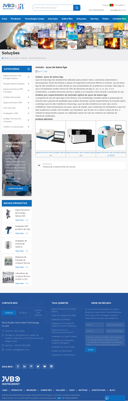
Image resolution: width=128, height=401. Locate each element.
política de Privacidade (29, 398)
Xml (16, 398)
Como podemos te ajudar (15, 144)
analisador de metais (61, 319)
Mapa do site (7, 398)
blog (116, 390)
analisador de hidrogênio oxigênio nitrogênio (63, 341)
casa (4, 19)
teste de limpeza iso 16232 (64, 315)
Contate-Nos (119, 19)
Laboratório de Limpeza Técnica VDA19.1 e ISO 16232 (22, 276)
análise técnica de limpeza (12, 120)
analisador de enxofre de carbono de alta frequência (64, 324)
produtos (16, 19)
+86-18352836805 (96, 10)
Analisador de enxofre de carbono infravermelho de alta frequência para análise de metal (22, 244)
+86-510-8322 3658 (22, 345)
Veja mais (19, 220)
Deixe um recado (113, 398)
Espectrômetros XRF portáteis (13, 90)
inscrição (53, 19)
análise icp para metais (62, 351)
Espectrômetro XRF (12, 102)
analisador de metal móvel (63, 355)
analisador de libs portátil (63, 347)
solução (62, 390)
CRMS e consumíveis (13, 127)
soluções (81, 19)
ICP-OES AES (9, 108)
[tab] (9, 313)
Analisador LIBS (10, 113)
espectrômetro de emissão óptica (12, 77)
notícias (85, 390)
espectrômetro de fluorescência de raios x (63, 331)
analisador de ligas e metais (64, 336)
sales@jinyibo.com (118, 10)
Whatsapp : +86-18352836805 (13, 180)
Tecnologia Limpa (34, 19)
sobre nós (67, 19)
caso (74, 390)
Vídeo (105, 19)
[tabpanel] (23, 336)
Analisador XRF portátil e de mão (22, 227)
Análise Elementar (12, 97)
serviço (94, 19)
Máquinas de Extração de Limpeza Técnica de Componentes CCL (23, 260)
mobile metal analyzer (14, 84)
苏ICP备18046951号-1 (70, 398)
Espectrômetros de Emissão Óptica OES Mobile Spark (22, 213)
